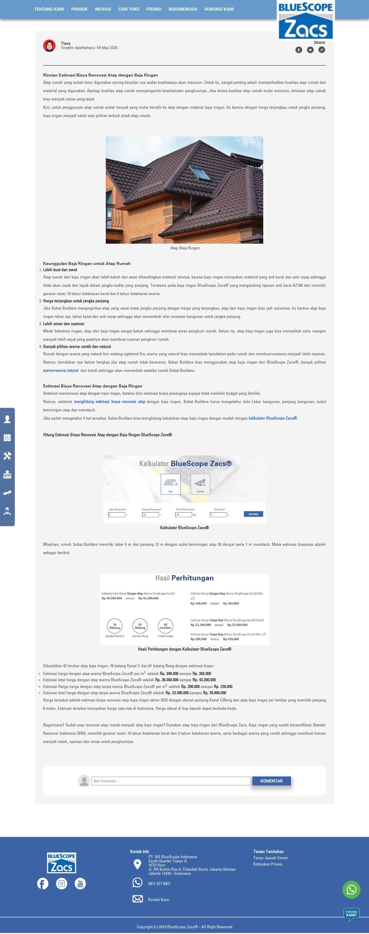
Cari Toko (128, 9)
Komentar (272, 781)
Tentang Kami (49, 9)
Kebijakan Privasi (268, 864)
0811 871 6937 (160, 884)
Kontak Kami (159, 900)
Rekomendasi (183, 9)
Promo (154, 9)
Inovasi (103, 9)
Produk (79, 9)
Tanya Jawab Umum (270, 858)
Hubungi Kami (219, 9)
